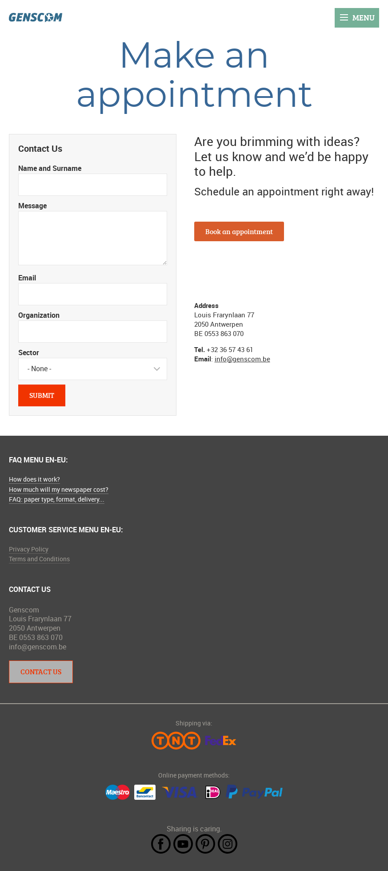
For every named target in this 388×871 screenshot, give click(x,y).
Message (32, 206)
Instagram (227, 844)
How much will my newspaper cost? (58, 489)
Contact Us (40, 672)
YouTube (183, 844)
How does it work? (34, 479)
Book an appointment (239, 231)
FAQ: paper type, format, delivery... (56, 499)
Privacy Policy (28, 549)
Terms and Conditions (39, 559)
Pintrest (205, 844)
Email (27, 278)
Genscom (35, 17)
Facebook (161, 844)
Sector (28, 352)
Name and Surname (49, 168)
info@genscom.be (242, 358)
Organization (39, 315)
